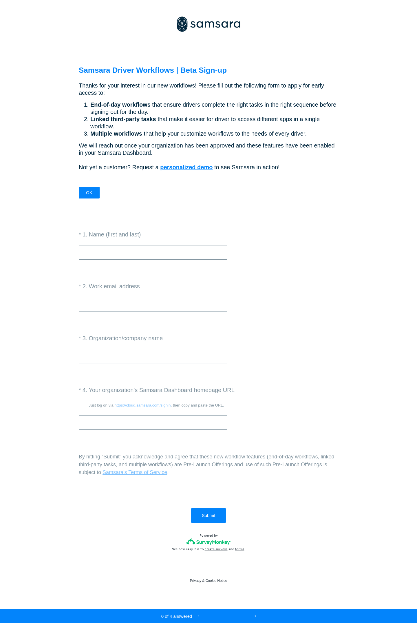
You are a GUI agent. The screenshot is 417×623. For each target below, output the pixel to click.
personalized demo (186, 167)
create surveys (216, 549)
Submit (208, 515)
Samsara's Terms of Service (135, 472)
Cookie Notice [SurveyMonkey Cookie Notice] (216, 581)
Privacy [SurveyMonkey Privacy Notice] (195, 581)
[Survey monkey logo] (209, 542)
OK (89, 192)
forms (239, 549)
